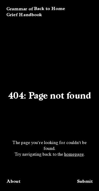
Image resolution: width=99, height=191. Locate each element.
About (13, 181)
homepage (74, 155)
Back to (49, 8)
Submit (85, 181)
